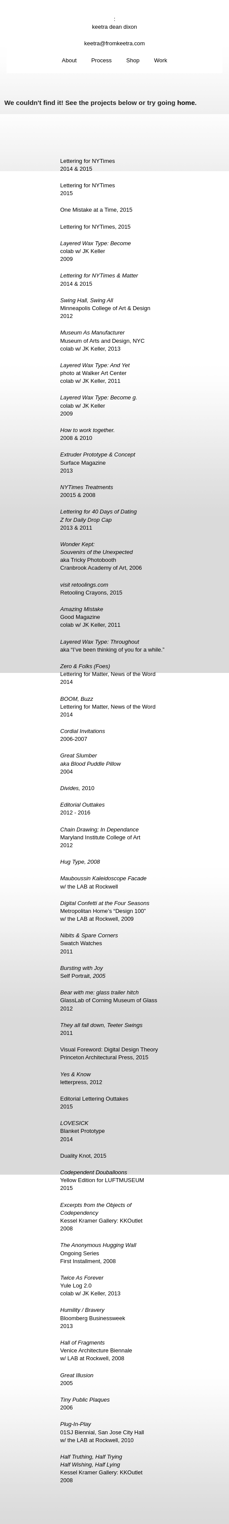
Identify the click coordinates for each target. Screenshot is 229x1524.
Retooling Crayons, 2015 (91, 588)
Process (101, 60)
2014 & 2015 (99, 279)
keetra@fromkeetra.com (114, 43)
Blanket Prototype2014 (82, 1131)
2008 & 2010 (87, 434)
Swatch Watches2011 (89, 943)
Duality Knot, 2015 (83, 1155)
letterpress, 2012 (81, 1078)
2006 (85, 1403)
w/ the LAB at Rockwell (103, 882)
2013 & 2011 (98, 519)
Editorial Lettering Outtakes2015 (94, 1102)
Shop (132, 60)
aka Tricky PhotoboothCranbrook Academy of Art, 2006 (101, 556)
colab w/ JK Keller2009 (95, 251)
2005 (77, 1379)
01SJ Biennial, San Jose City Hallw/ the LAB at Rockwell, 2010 (102, 1432)
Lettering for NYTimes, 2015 (95, 226)
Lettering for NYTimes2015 (87, 189)
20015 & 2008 (86, 491)
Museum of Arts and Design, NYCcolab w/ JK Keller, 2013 (102, 340)
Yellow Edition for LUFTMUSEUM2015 (102, 1180)
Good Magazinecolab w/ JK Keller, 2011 (90, 617)
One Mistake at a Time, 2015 (96, 209)
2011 (101, 1029)
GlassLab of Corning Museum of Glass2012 (108, 1000)
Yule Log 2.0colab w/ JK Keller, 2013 (90, 1285)
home (186, 102)
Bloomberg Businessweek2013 (93, 1318)
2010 (77, 788)
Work (160, 60)
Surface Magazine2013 (98, 462)
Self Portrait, (83, 972)
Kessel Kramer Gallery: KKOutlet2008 (101, 1217)
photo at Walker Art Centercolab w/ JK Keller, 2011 (95, 373)
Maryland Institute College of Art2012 (100, 837)
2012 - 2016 (82, 808)
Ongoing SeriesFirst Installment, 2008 (98, 1253)
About (69, 60)
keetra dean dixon (114, 27)
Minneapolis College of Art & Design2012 (105, 308)
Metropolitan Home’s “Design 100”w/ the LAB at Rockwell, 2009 (104, 911)
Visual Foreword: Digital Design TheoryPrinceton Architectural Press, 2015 (109, 1053)
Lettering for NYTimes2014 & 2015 (87, 165)
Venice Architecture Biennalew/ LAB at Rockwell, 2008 (96, 1350)
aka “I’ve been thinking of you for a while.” (112, 646)
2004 (90, 763)
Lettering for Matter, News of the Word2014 (108, 674)
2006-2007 (82, 735)
